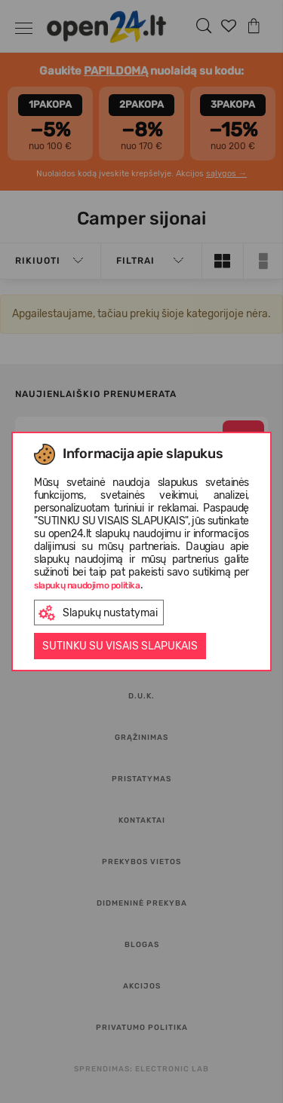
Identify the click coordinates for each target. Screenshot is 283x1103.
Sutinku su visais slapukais (120, 646)
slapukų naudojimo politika (87, 585)
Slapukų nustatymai (98, 613)
